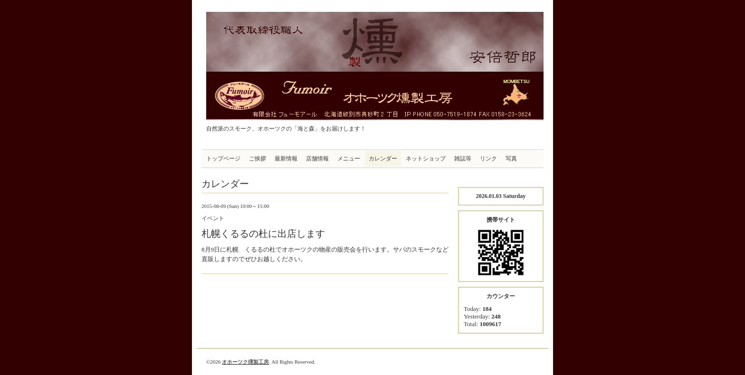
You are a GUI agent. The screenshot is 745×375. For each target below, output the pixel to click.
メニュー (348, 158)
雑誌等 (462, 158)
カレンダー (383, 158)
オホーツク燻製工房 (245, 362)
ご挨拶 (257, 158)
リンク (488, 158)
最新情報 (286, 158)
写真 (511, 158)
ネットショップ (426, 158)
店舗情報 (317, 158)
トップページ (223, 158)
